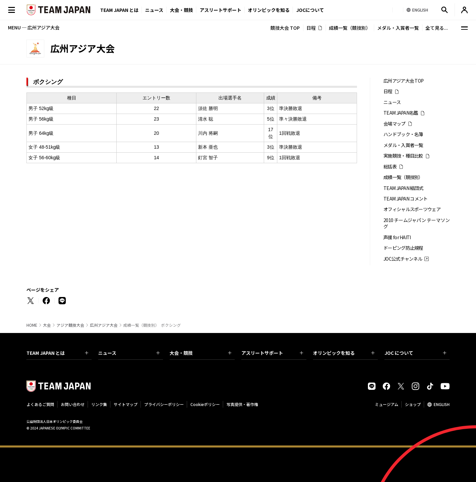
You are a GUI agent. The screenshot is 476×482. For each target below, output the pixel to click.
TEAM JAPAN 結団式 (403, 188)
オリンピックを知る (269, 10)
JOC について (415, 353)
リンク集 (99, 404)
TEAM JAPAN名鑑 (400, 113)
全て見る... (436, 27)
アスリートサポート (220, 10)
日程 (311, 27)
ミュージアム (386, 404)
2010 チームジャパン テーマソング (416, 223)
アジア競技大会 (70, 325)
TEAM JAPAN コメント (405, 199)
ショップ (413, 404)
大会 (47, 325)
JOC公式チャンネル (402, 259)
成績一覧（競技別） (350, 27)
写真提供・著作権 (242, 404)
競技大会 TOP (285, 27)
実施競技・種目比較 (403, 156)
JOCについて (310, 10)
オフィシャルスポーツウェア (412, 209)
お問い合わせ (73, 404)
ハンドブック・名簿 (403, 134)
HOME (31, 325)
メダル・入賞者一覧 (398, 27)
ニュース (154, 10)
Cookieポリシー (205, 404)
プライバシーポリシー (164, 404)
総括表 (390, 167)
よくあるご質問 (40, 404)
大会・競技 (200, 353)
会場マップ (394, 124)
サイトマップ (126, 404)
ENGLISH (442, 404)
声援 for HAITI (397, 237)
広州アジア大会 (104, 325)
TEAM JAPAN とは (57, 353)
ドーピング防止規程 (403, 248)
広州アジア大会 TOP (403, 81)
